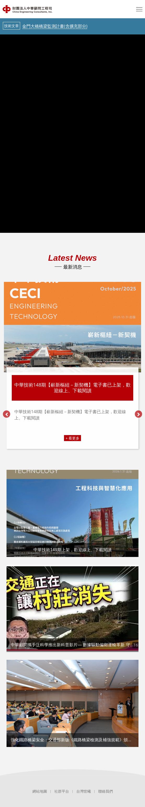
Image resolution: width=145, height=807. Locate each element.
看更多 (73, 438)
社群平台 (61, 791)
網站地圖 (39, 791)
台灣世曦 (83, 791)
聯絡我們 (105, 791)
